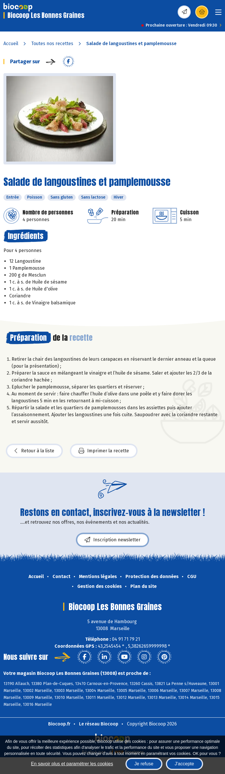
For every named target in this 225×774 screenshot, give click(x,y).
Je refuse (143, 763)
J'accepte (184, 763)
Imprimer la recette (103, 451)
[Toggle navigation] (218, 14)
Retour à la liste (34, 451)
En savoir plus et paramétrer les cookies (72, 763)
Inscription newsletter (112, 540)
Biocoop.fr (59, 724)
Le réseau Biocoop (98, 724)
